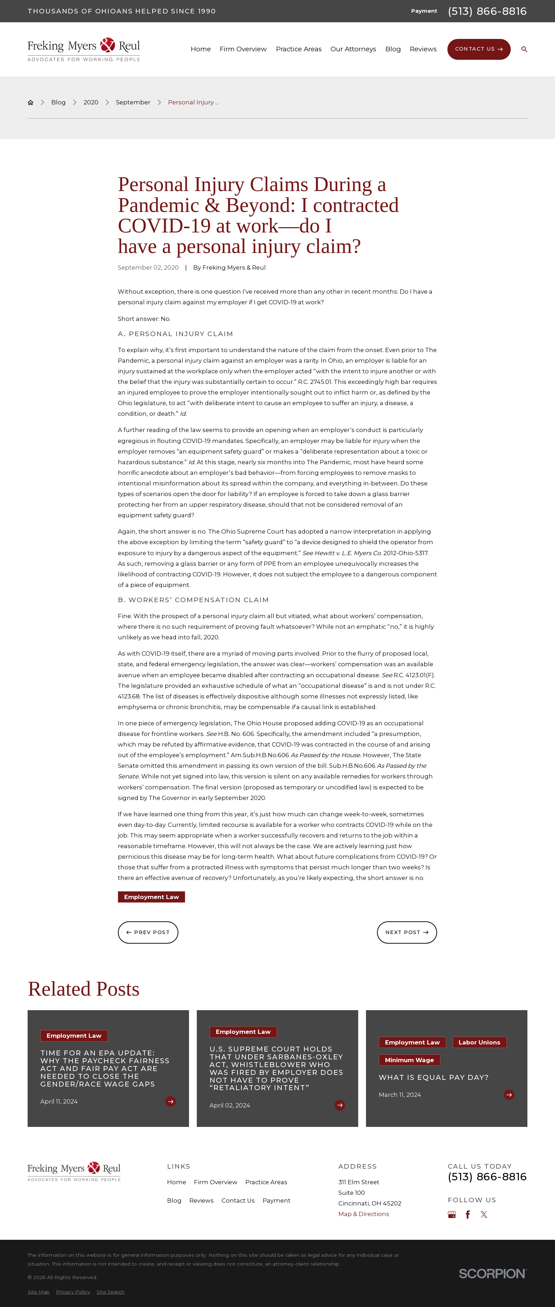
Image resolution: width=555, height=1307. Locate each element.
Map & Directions (363, 1213)
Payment (424, 11)
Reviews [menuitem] (423, 49)
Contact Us (238, 1200)
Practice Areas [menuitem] (299, 49)
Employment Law (151, 896)
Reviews (201, 1200)
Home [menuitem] (201, 49)
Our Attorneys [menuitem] (353, 49)
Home (176, 1182)
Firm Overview (216, 1182)
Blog (174, 1200)
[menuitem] (39, 1292)
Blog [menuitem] (393, 49)
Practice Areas (266, 1182)
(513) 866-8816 (487, 11)
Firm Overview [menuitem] (243, 49)
